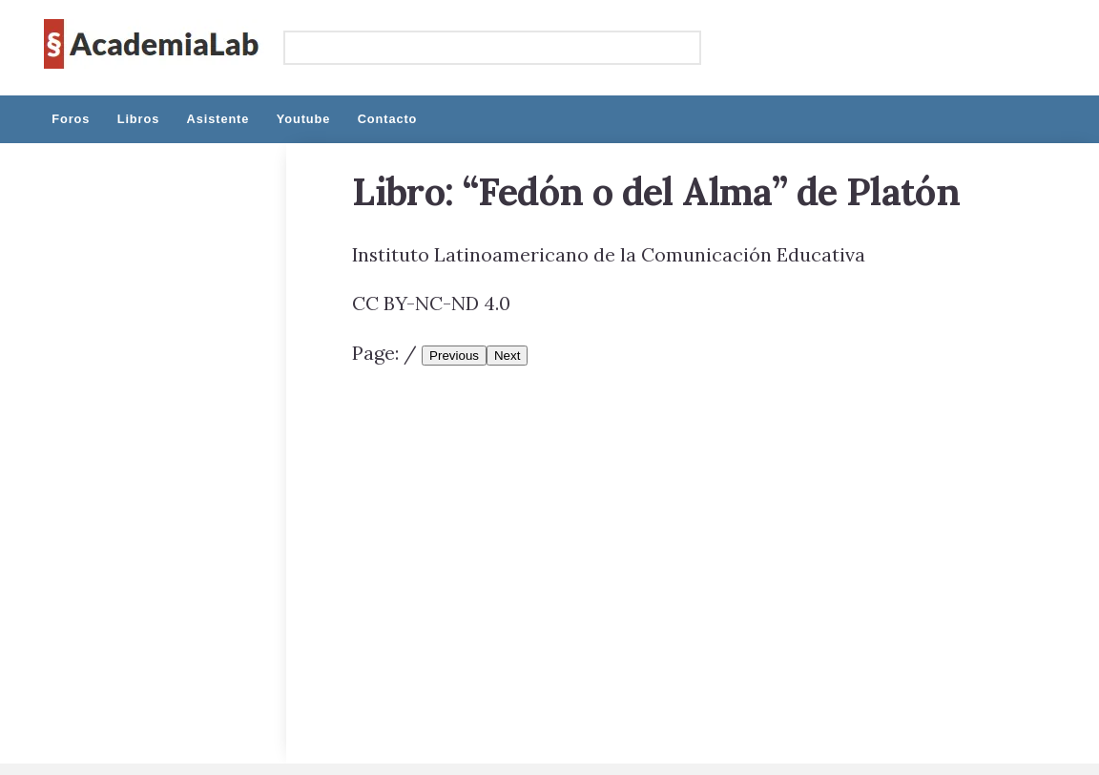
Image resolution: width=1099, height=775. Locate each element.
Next (507, 355)
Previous (454, 355)
